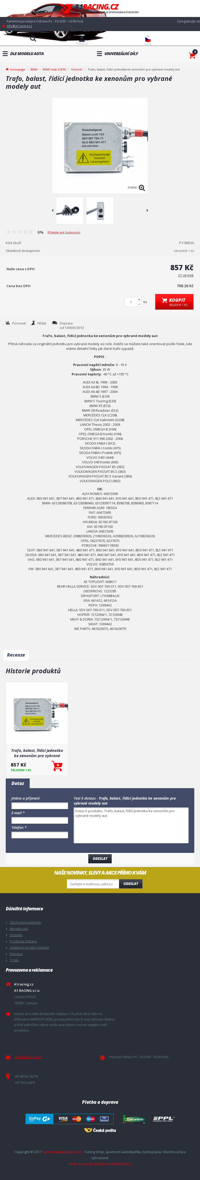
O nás (14, 960)
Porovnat (19, 323)
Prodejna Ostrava (23, 941)
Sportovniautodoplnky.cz (62, 1151)
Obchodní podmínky (25, 922)
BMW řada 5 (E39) (54, 69)
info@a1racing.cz (19, 26)
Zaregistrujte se (188, 21)
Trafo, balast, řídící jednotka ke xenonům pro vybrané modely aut (37, 753)
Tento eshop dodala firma (89, 1163)
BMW (34, 69)
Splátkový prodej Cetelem (29, 947)
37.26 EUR (185, 275)
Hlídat (41, 323)
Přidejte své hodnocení (64, 232)
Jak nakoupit (19, 928)
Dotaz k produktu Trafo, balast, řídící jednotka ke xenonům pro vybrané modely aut (131, 825)
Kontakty (16, 935)
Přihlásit (82, 44)
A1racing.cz (100, 8)
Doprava (16, 953)
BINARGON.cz (121, 1163)
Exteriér (77, 69)
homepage (17, 68)
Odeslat (130, 883)
